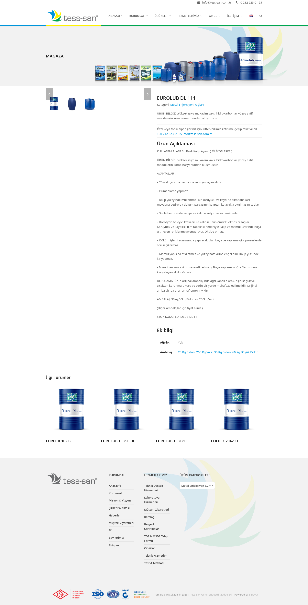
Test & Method (154, 563)
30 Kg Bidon (222, 352)
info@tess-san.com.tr (197, 134)
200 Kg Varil (204, 352)
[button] (261, 16)
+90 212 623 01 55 (169, 134)
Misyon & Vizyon (120, 500)
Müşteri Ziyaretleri (121, 523)
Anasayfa (115, 486)
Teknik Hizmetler (155, 555)
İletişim (114, 545)
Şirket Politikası (119, 508)
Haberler (115, 515)
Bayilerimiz (116, 537)
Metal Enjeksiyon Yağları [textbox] (197, 485)
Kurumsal (115, 493)
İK (110, 530)
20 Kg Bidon (186, 352)
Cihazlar (149, 548)
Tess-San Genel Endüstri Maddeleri (211, 594)
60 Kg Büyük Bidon (245, 352)
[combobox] (197, 485)
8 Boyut (253, 594)
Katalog (149, 517)
